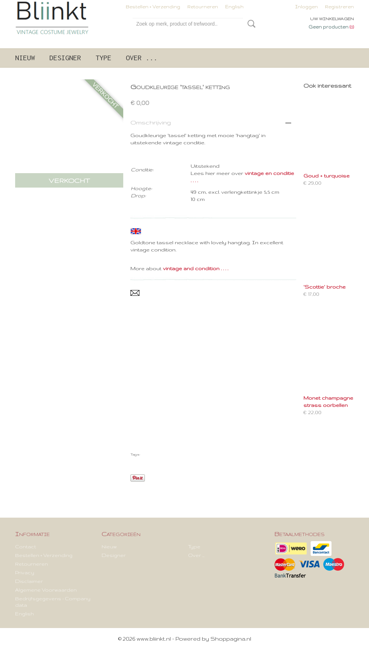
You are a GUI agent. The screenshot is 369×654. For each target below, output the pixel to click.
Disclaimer (29, 581)
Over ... (141, 57)
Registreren (339, 6)
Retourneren (202, 6)
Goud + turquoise (326, 176)
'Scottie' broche (324, 287)
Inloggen (306, 6)
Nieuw (25, 57)
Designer (65, 57)
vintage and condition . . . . (195, 268)
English (234, 6)
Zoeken (250, 23)
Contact (25, 546)
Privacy (24, 572)
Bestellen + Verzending (153, 6)
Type (103, 57)
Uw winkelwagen (332, 19)
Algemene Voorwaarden (46, 589)
